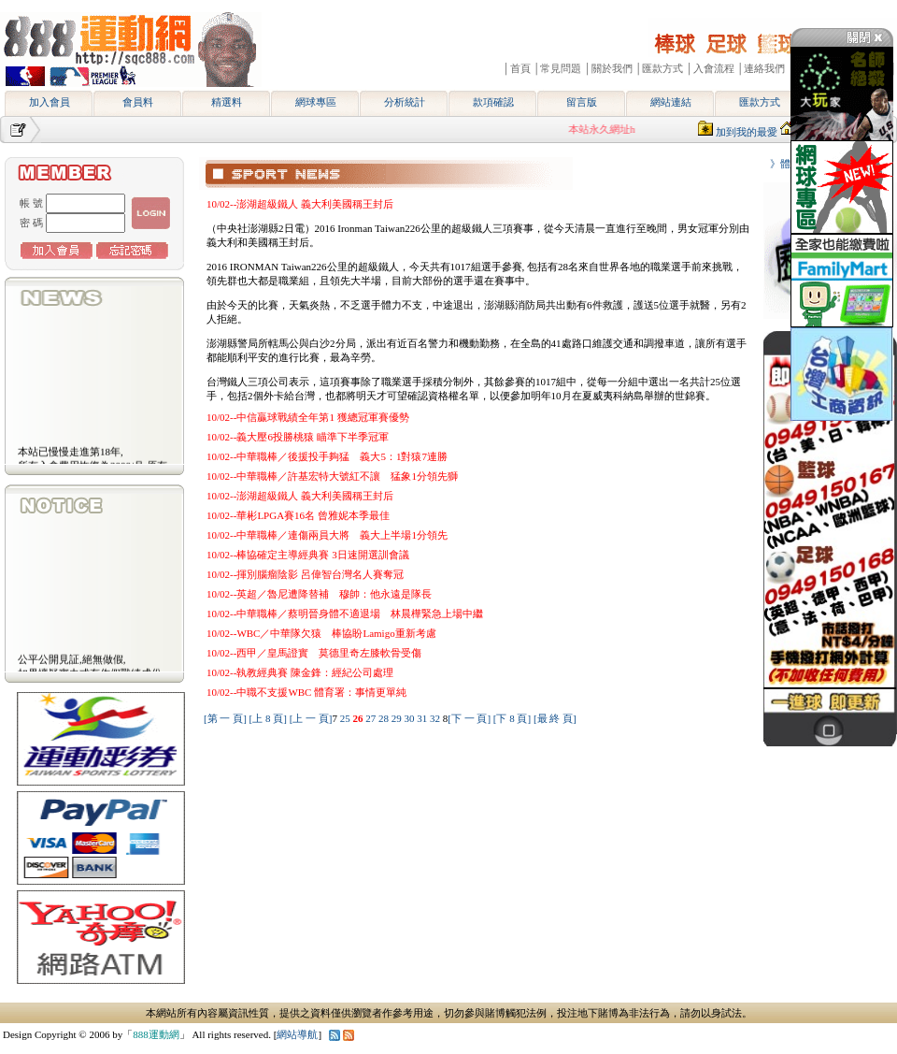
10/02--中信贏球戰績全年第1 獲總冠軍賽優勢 (307, 417)
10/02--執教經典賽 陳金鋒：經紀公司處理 (299, 672)
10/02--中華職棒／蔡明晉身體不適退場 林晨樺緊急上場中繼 (344, 613)
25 (346, 718)
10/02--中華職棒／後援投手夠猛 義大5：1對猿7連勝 (327, 456)
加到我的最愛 (746, 131)
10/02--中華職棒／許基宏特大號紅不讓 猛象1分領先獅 (332, 476)
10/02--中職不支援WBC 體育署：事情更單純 (306, 692)
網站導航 (297, 1034)
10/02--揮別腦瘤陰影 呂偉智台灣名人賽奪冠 (305, 574)
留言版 (581, 102)
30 (410, 718)
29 (398, 718)
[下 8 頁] (512, 718)
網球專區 (315, 102)
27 (371, 718)
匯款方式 (759, 102)
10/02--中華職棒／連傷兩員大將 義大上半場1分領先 (327, 535)
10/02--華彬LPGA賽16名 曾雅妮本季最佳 (298, 515)
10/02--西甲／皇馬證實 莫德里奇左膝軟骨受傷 (313, 652)
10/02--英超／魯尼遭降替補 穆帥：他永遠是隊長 (319, 593)
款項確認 (493, 102)
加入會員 (49, 102)
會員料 (137, 102)
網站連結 (670, 102)
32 (436, 718)
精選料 (226, 102)
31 (423, 718)
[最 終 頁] (555, 718)
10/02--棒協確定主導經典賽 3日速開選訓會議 (307, 554)
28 (385, 718)
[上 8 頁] (268, 718)
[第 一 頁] (225, 718)
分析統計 (404, 102)
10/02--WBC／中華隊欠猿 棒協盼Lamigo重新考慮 (321, 633)
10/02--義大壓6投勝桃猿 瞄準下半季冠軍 (297, 436)
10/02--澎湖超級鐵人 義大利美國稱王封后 (299, 203)
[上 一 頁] (311, 718)
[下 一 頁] (469, 718)
